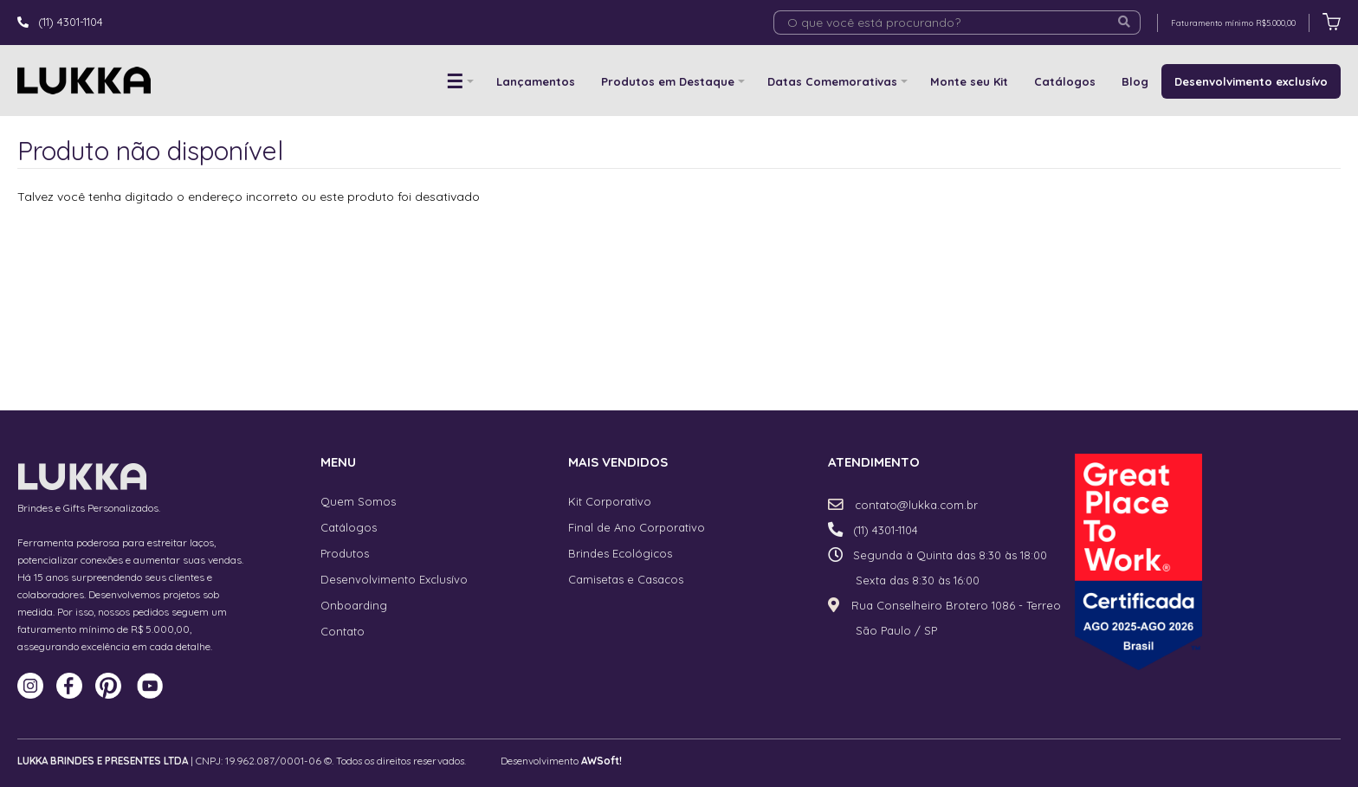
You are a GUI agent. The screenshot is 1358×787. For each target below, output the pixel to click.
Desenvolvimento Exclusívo (394, 579)
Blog (1135, 81)
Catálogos (1065, 81)
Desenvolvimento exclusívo (1251, 81)
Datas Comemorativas (832, 81)
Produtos (344, 553)
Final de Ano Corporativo (636, 527)
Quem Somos (358, 501)
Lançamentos (535, 81)
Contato (342, 631)
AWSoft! (601, 760)
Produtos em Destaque (667, 81)
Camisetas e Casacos (625, 579)
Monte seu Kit (969, 81)
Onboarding (353, 605)
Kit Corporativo (609, 501)
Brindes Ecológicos (620, 553)
